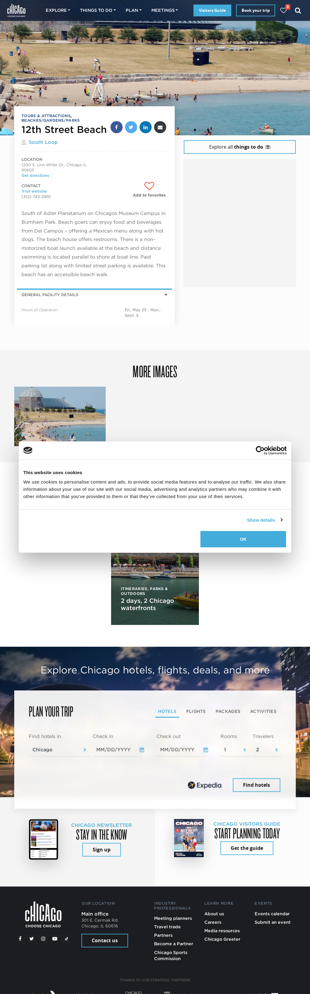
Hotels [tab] (167, 711)
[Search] (298, 10)
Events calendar (272, 913)
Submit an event (273, 922)
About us (214, 913)
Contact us (105, 940)
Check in (103, 736)
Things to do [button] (96, 10)
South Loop (43, 142)
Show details (261, 519)
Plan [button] (132, 10)
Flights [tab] (196, 711)
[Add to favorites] (149, 189)
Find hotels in (45, 736)
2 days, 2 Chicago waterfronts (147, 604)
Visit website (34, 191)
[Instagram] (43, 938)
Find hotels (256, 784)
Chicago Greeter (222, 939)
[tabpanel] (155, 763)
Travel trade (167, 926)
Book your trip (256, 10)
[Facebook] (20, 938)
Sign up (101, 849)
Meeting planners (173, 918)
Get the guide (247, 848)
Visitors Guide (212, 10)
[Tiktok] (66, 938)
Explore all (239, 147)
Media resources (222, 930)
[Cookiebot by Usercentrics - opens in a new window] (260, 450)
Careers (212, 922)
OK (243, 539)
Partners (163, 935)
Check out (169, 736)
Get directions (35, 175)
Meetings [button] (163, 10)
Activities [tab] (263, 711)
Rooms (228, 736)
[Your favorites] (283, 10)
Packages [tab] (228, 711)
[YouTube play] (55, 938)
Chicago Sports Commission (170, 955)
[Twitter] (32, 938)
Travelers (263, 736)
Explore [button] (56, 10)
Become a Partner (173, 943)
